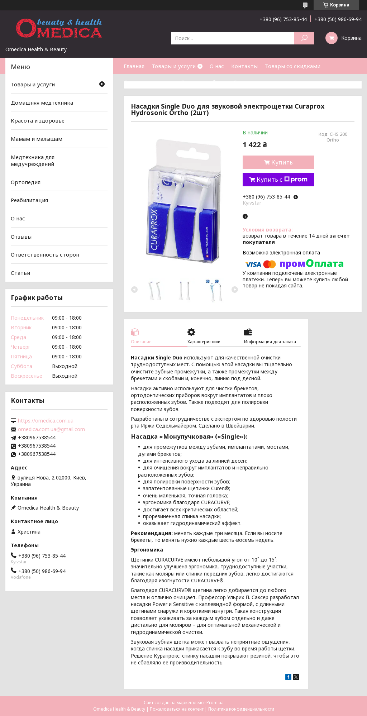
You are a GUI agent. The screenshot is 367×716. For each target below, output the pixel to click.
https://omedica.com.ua (45, 420)
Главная (134, 66)
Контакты (244, 66)
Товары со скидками (292, 66)
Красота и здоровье (38, 120)
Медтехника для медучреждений (32, 160)
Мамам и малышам (36, 138)
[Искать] (304, 38)
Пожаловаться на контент (177, 709)
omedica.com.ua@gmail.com (51, 429)
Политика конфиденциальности (241, 709)
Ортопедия (25, 182)
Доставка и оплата (149, 82)
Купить (282, 162)
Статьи (243, 82)
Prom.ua (215, 703)
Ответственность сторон (45, 254)
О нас (217, 66)
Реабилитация (29, 200)
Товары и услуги (174, 66)
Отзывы (21, 236)
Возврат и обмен (203, 82)
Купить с (282, 179)
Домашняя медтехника (42, 102)
